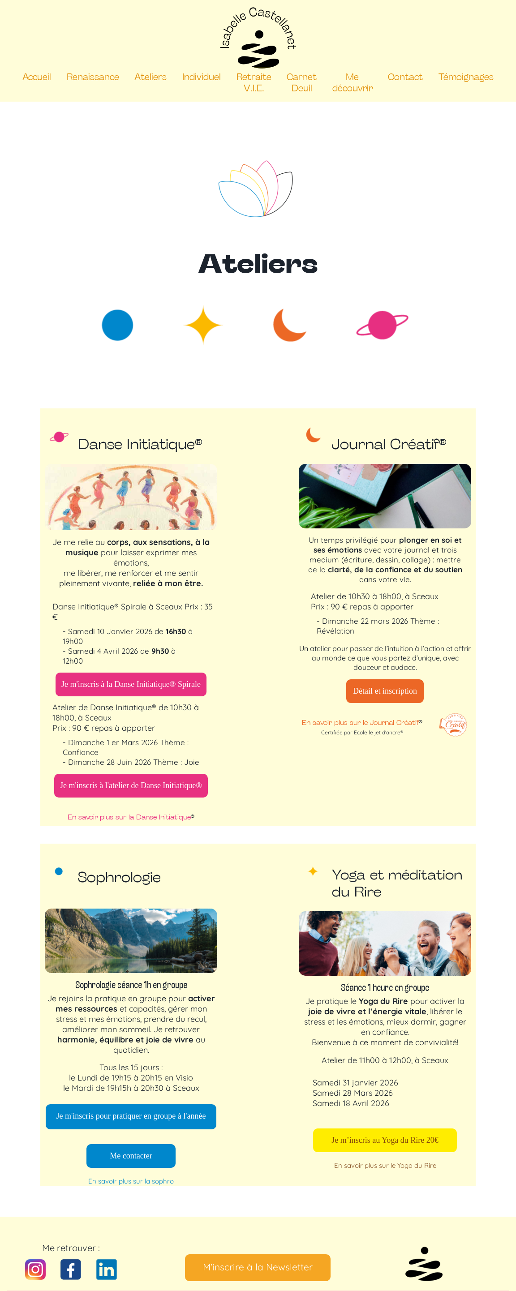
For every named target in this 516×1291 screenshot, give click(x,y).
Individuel (201, 76)
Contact (405, 76)
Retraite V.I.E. (253, 82)
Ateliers (150, 76)
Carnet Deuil (302, 82)
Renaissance (93, 76)
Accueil (36, 76)
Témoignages (466, 76)
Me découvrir (352, 82)
